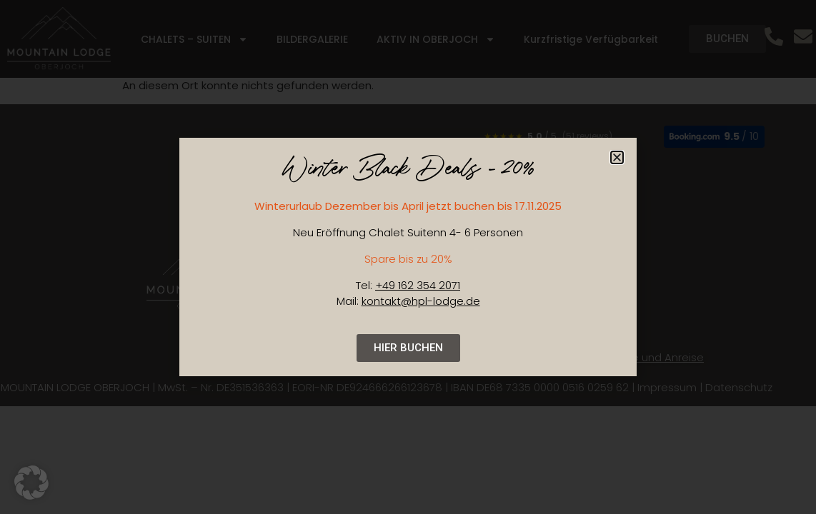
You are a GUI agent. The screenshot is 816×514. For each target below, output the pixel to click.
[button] (617, 157)
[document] (408, 257)
